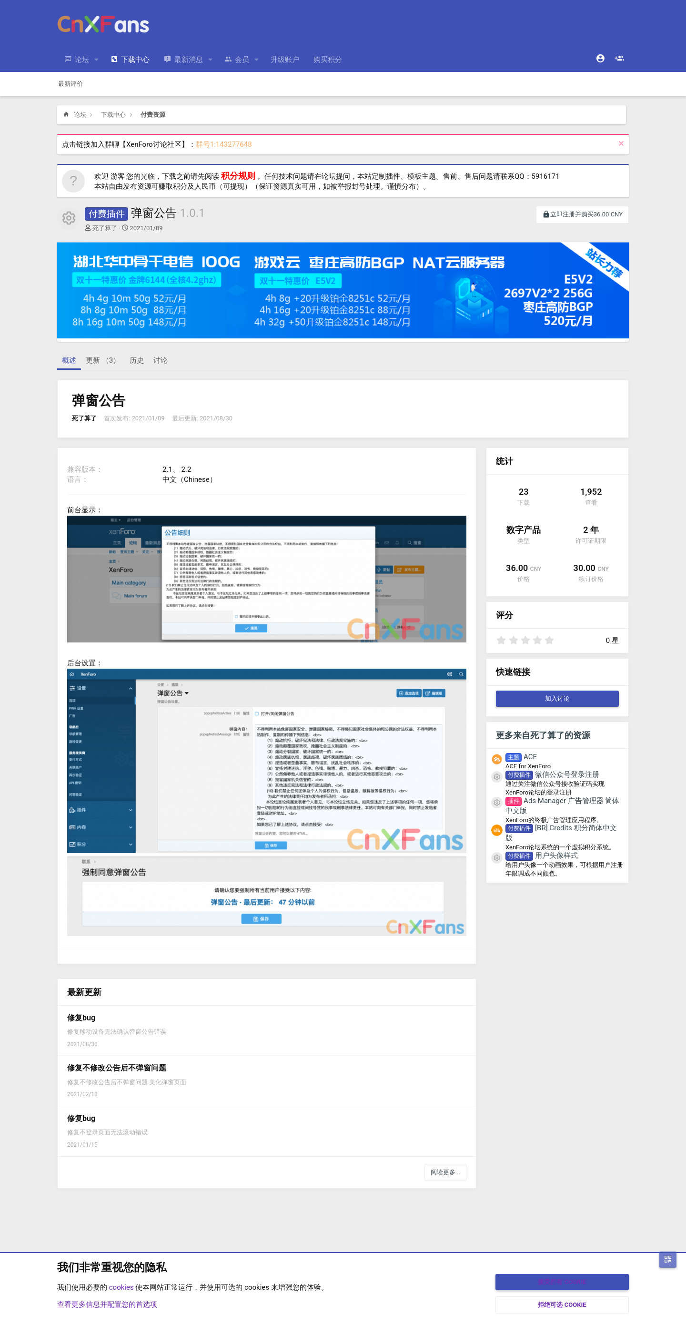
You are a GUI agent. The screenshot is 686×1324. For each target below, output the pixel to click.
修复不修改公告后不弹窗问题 (116, 1067)
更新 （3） (103, 360)
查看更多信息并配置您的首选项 (107, 1304)
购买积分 (327, 59)
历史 (137, 360)
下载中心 (135, 59)
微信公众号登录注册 (552, 774)
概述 (69, 360)
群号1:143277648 (224, 144)
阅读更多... (445, 1172)
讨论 (160, 360)
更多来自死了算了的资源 (543, 735)
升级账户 (285, 59)
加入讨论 (557, 698)
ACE (521, 757)
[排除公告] (620, 145)
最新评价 (70, 83)
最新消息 (188, 59)
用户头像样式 (541, 855)
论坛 (82, 59)
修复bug (81, 1017)
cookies (121, 1287)
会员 (242, 59)
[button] (96, 60)
